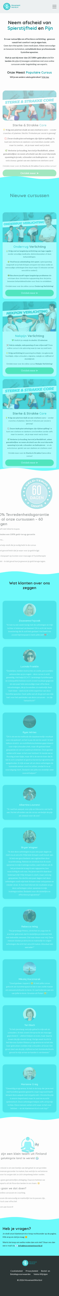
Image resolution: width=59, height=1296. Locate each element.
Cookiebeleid (16, 1271)
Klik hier (45, 77)
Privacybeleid (32, 1271)
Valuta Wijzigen (41, 1274)
